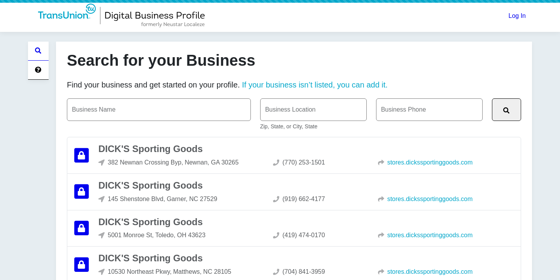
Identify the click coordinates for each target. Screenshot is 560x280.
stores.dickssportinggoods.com (430, 162)
